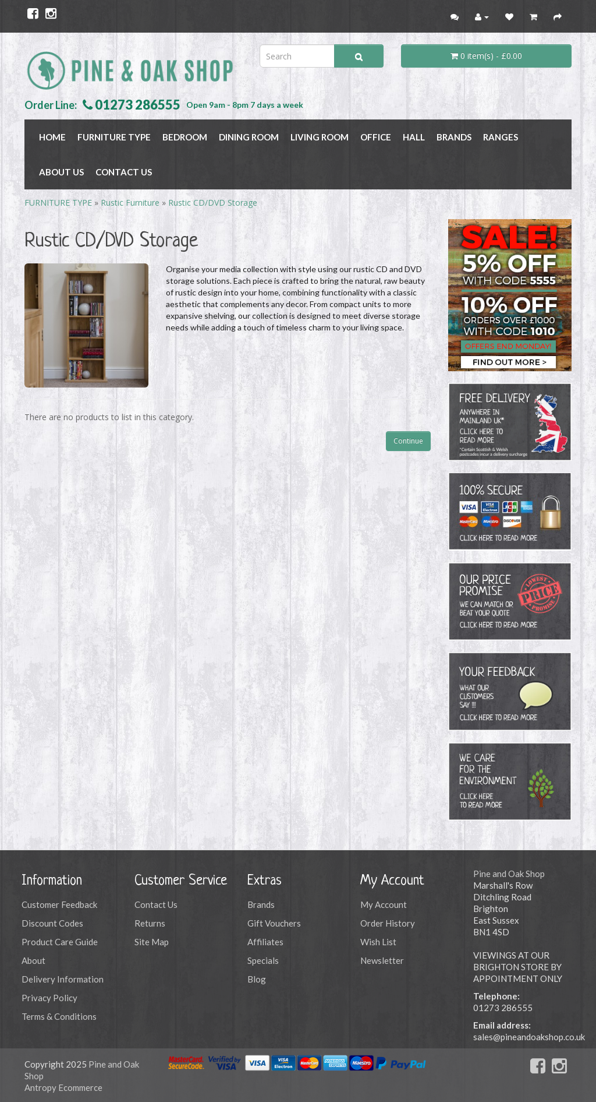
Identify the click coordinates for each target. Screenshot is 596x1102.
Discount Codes (52, 923)
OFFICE (375, 137)
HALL (414, 137)
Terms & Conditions (59, 1016)
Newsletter (382, 960)
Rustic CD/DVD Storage (212, 202)
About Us (61, 172)
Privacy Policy (49, 997)
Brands (261, 904)
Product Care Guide (60, 941)
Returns (149, 923)
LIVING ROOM (319, 137)
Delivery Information (63, 979)
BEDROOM (184, 137)
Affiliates (265, 941)
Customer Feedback (59, 904)
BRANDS (454, 137)
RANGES (500, 137)
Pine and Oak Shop (509, 873)
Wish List (378, 941)
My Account (383, 904)
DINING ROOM (249, 137)
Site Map (151, 941)
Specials (263, 960)
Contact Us (123, 172)
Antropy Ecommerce (63, 1087)
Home (52, 137)
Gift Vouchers (274, 923)
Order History (387, 923)
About (33, 960)
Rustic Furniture (130, 202)
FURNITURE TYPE (114, 137)
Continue (408, 441)
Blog (256, 979)
